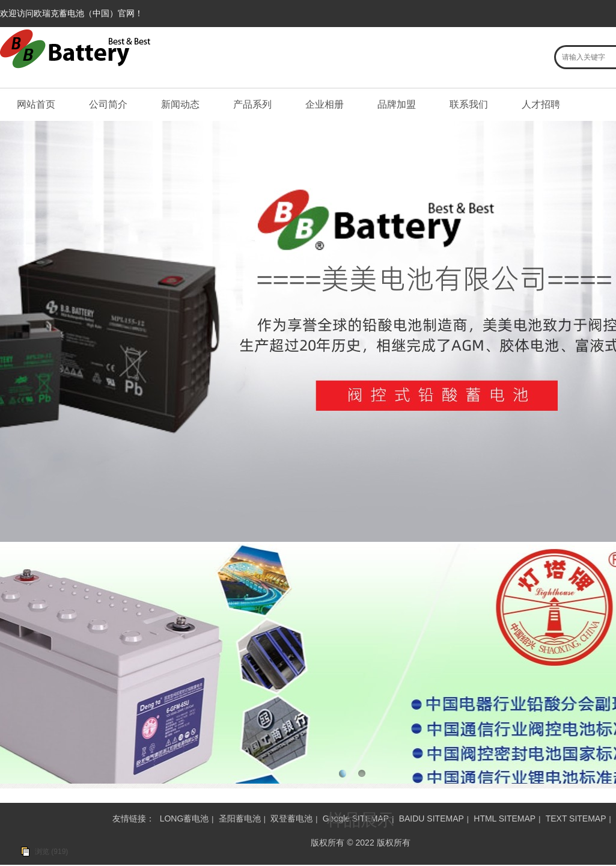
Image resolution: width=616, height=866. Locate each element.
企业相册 (324, 104)
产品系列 (252, 104)
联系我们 (469, 104)
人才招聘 (541, 104)
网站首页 (36, 104)
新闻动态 (180, 104)
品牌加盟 (396, 104)
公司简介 (108, 104)
